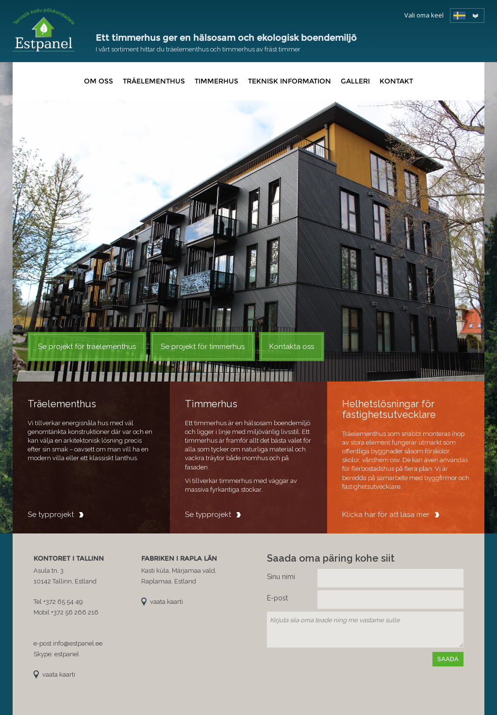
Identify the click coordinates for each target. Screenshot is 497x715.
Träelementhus (154, 81)
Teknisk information (289, 81)
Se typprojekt (51, 514)
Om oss (98, 81)
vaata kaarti (58, 674)
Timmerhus (216, 81)
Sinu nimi (281, 577)
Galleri (355, 81)
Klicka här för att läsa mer (386, 514)
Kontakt (396, 81)
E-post (277, 598)
